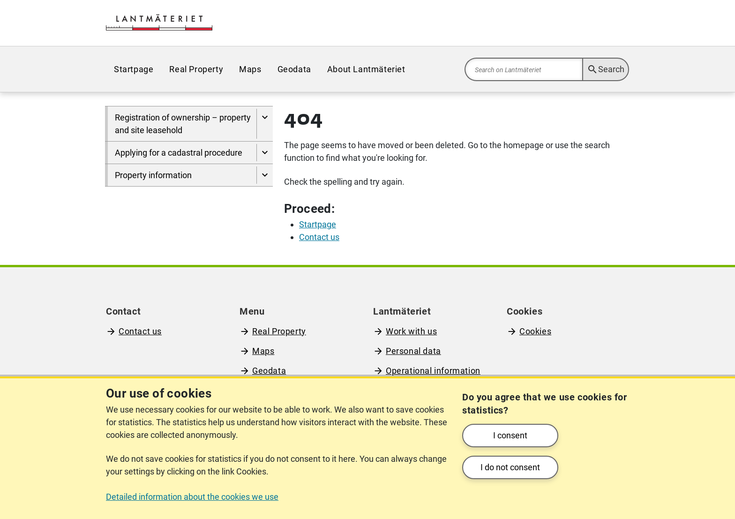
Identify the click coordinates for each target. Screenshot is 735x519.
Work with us (411, 331)
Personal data (413, 351)
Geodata (294, 69)
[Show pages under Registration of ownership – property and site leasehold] (264, 124)
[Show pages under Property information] (264, 175)
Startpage (133, 69)
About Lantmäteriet (366, 69)
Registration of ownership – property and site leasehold (183, 124)
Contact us (140, 331)
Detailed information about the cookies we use (192, 497)
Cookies (535, 331)
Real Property (196, 69)
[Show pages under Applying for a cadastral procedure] (264, 152)
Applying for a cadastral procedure (178, 153)
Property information (153, 175)
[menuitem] (133, 69)
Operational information (433, 371)
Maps (250, 69)
